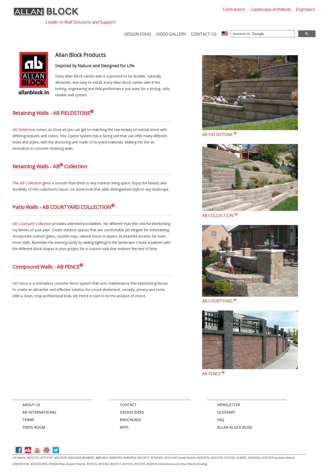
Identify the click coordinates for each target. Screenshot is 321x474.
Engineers (305, 9)
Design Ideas (137, 34)
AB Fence (20, 283)
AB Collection (31, 183)
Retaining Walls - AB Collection (50, 166)
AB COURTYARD (219, 301)
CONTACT (128, 404)
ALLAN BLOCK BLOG (234, 427)
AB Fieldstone (24, 129)
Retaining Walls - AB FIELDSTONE (53, 113)
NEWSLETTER (228, 404)
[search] (262, 34)
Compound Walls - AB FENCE (48, 266)
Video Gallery (171, 34)
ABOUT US (31, 404)
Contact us (204, 34)
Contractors (234, 9)
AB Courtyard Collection (32, 223)
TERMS (28, 419)
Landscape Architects (271, 9)
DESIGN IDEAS (132, 412)
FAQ (220, 419)
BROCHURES (130, 419)
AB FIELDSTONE (219, 134)
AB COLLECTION (219, 215)
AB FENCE (213, 373)
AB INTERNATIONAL (40, 412)
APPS (124, 427)
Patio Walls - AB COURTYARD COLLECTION (64, 207)
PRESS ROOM (34, 427)
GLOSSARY (226, 412)
